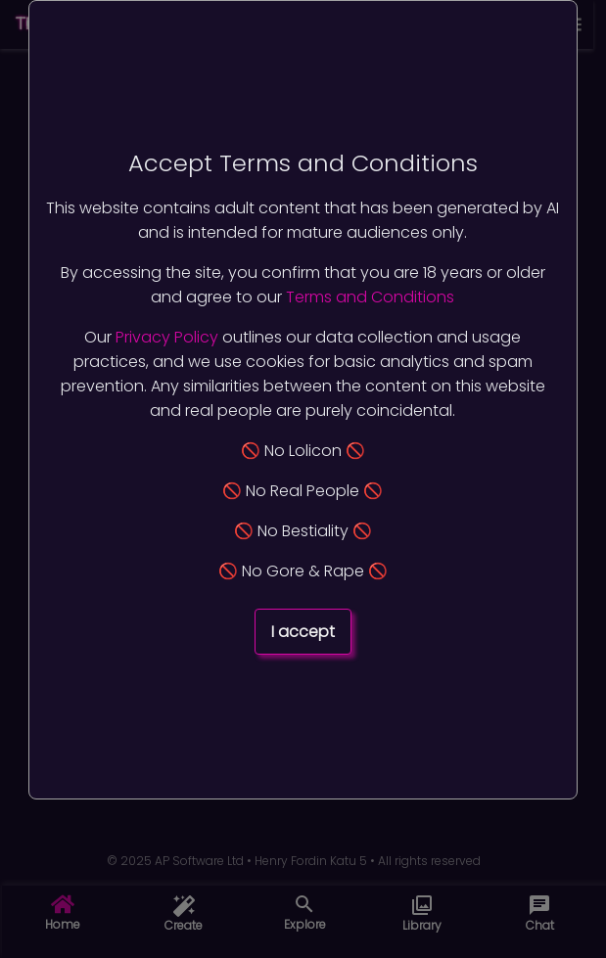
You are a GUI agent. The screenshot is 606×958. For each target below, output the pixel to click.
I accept (303, 631)
